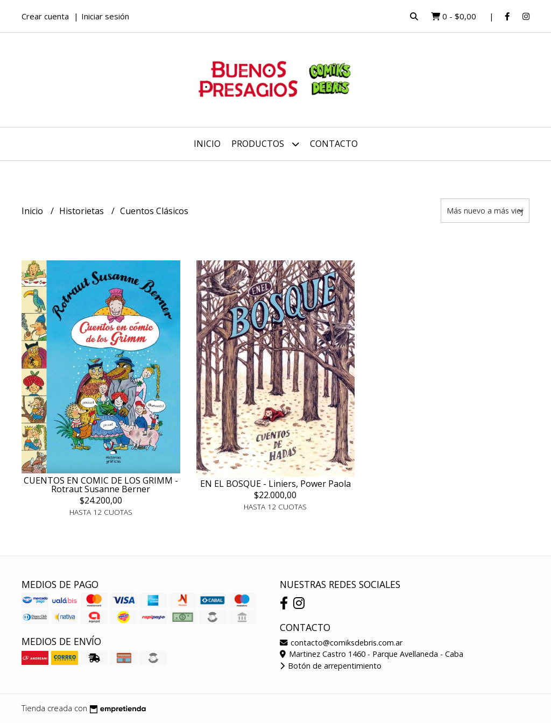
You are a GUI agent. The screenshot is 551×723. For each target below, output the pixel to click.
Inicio (207, 144)
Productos (265, 143)
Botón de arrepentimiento (331, 666)
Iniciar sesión (105, 16)
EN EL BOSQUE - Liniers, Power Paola (275, 484)
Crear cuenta (45, 16)
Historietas (82, 211)
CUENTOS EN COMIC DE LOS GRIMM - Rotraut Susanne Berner (101, 484)
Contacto (334, 144)
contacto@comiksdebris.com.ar (341, 642)
